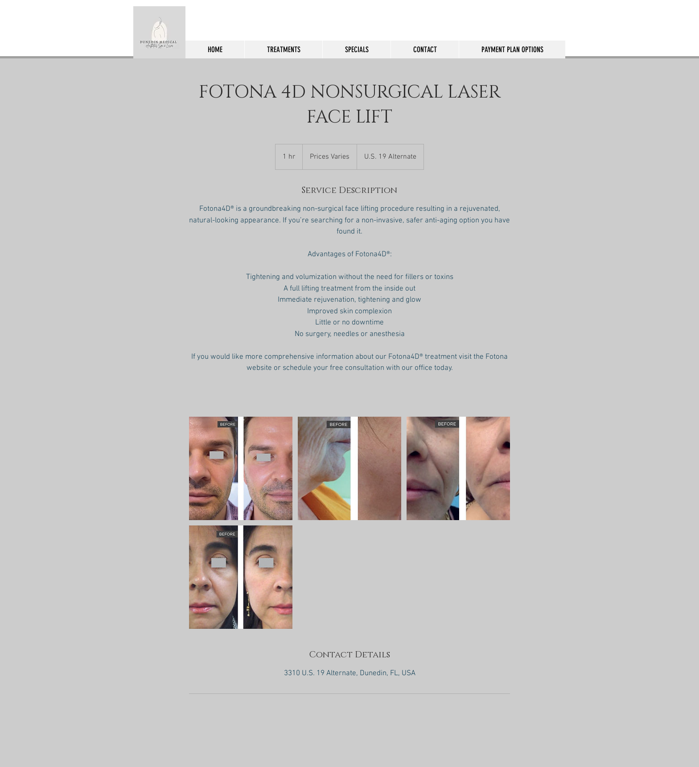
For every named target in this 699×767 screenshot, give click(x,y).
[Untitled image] (240, 468)
